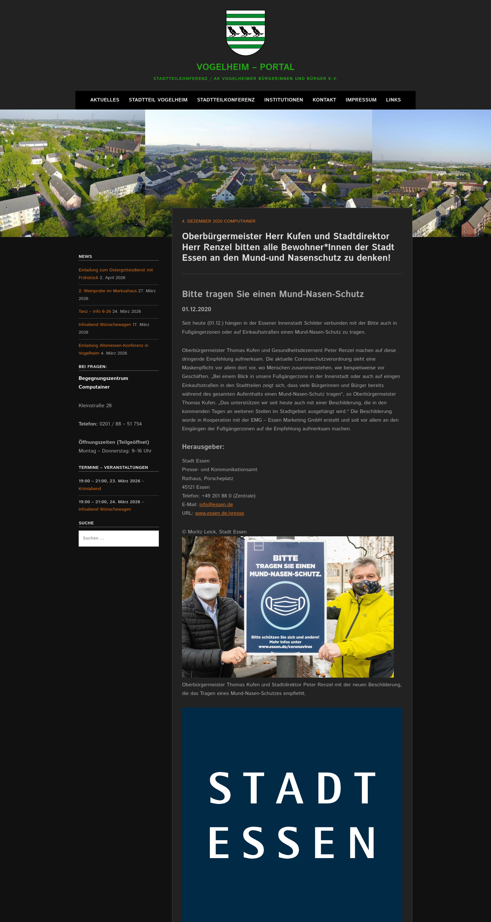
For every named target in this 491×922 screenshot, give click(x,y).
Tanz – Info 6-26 (95, 311)
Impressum (361, 100)
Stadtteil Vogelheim (158, 100)
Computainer (239, 221)
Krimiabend (90, 489)
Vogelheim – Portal (245, 67)
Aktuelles (104, 100)
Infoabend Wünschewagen (105, 324)
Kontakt (324, 100)
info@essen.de (216, 504)
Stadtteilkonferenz (226, 100)
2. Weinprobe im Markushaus (108, 291)
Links (393, 100)
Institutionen (283, 100)
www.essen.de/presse (219, 513)
